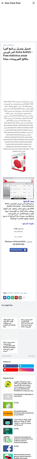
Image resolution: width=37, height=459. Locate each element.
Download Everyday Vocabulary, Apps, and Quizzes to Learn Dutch (24, 412)
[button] (2, 3)
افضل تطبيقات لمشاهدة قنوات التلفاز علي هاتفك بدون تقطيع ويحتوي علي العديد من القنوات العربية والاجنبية (22, 422)
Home (5, 45)
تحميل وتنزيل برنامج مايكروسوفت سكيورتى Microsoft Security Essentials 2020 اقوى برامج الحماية (9, 346)
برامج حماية (23, 293)
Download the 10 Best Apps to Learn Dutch (23, 395)
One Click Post (13, 3)
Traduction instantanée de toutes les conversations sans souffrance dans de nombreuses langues (23, 439)
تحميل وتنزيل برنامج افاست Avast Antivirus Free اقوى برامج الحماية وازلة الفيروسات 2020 (27, 323)
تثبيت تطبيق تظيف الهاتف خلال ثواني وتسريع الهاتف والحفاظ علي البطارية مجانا (9, 323)
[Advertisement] (18, 24)
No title (16, 403)
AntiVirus (11, 45)
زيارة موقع (17, 236)
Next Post (31, 356)
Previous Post (6, 356)
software (16, 293)
